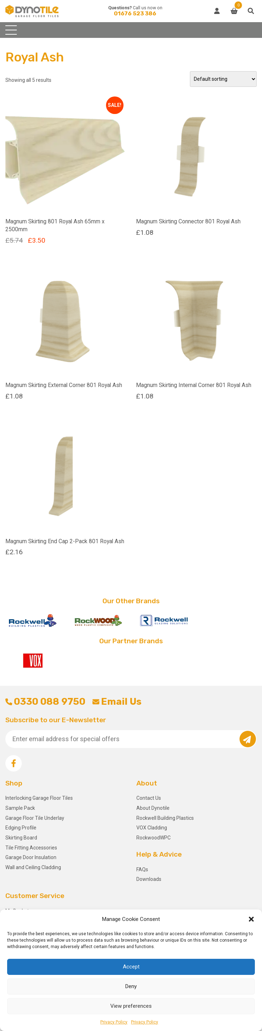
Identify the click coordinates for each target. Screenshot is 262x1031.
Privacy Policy (113, 1022)
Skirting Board (21, 838)
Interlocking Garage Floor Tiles (39, 798)
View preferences (131, 1006)
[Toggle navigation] (11, 30)
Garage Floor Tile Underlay (34, 818)
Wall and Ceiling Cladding (33, 867)
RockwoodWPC (153, 838)
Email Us (116, 701)
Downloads (148, 879)
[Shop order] (223, 79)
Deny (131, 986)
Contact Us (148, 798)
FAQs (142, 869)
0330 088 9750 (45, 701)
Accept (131, 966)
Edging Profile (20, 828)
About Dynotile (153, 808)
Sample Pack (20, 808)
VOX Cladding (151, 828)
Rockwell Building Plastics (165, 818)
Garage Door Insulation (30, 857)
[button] (251, 919)
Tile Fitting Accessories (31, 848)
